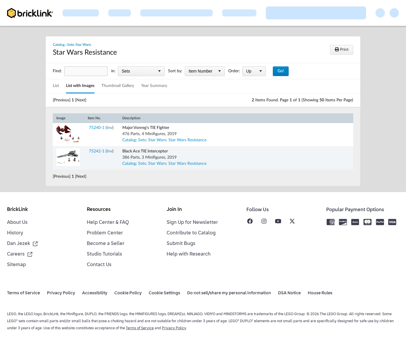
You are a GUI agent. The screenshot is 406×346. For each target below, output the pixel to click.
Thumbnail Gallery (118, 86)
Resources (99, 209)
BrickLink (17, 209)
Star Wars (82, 44)
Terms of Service (140, 328)
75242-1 (96, 151)
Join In (174, 209)
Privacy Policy (174, 328)
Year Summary (154, 86)
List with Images (80, 86)
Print (342, 49)
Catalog (59, 44)
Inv (109, 128)
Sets (70, 44)
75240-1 (96, 128)
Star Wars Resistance (187, 140)
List (56, 86)
